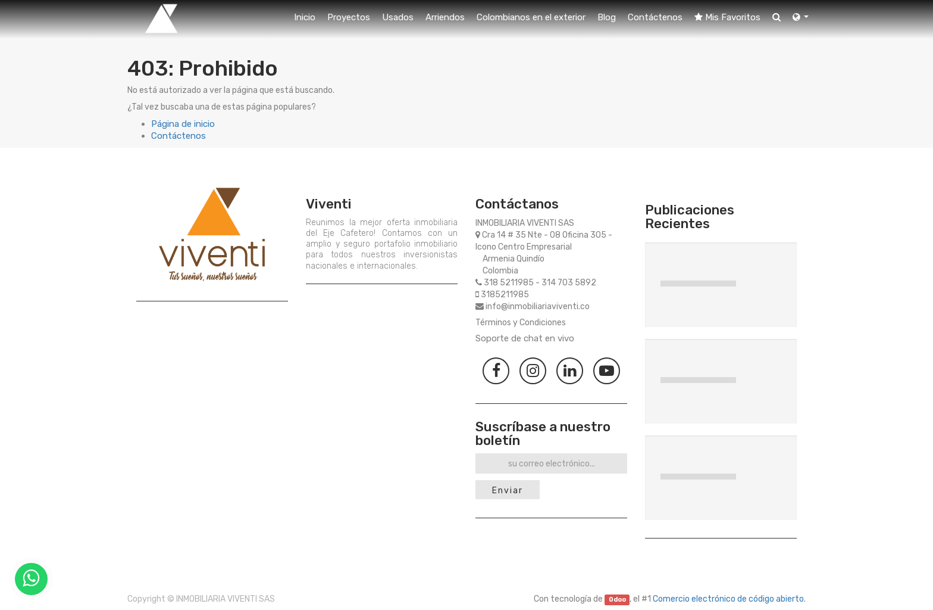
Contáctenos (178, 135)
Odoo (617, 599)
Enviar (507, 490)
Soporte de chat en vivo (524, 338)
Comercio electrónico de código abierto (728, 599)
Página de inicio (183, 124)
